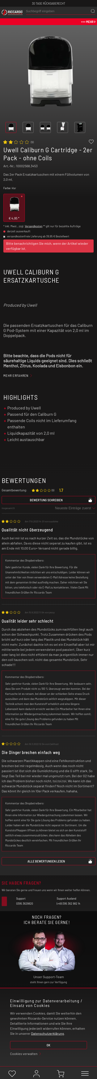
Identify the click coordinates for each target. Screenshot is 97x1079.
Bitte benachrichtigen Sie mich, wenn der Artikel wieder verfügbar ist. (47, 245)
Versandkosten (33, 226)
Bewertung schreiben (61, 499)
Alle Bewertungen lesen (60, 861)
